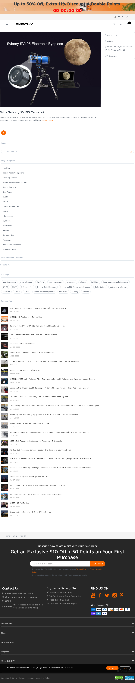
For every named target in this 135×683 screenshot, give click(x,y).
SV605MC (63, 292)
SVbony (75, 292)
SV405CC (95, 282)
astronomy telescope (118, 287)
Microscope (8, 216)
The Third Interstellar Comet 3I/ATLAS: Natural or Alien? (34, 334)
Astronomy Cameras (12, 245)
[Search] (67, 151)
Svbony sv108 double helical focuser (76, 287)
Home (7, 536)
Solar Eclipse (100, 287)
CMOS (5, 287)
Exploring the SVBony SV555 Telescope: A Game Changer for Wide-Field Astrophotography (49, 388)
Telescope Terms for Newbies (22, 343)
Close (125, 668)
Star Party (7, 192)
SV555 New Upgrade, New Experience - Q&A (29, 476)
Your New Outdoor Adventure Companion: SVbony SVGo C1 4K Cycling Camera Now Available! (51, 458)
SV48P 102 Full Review (19, 503)
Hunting (6, 168)
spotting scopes (9, 282)
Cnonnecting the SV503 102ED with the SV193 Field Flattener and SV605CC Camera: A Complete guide (54, 405)
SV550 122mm (9, 249)
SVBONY (6, 292)
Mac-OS (23, 536)
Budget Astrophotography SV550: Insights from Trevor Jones (36, 494)
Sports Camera (9, 187)
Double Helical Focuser (46, 287)
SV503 (17, 292)
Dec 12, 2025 (112, 35)
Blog (15, 536)
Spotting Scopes (10, 177)
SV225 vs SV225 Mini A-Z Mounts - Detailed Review (32, 352)
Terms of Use (81, 569)
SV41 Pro (40, 282)
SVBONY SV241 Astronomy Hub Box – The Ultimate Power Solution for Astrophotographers (49, 432)
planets (83, 282)
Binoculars (7, 225)
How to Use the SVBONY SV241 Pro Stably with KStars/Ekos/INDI (38, 308)
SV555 (5, 197)
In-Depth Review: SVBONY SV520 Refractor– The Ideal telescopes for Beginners (44, 361)
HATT (14, 287)
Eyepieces (7, 221)
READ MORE (47, 120)
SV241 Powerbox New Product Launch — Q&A (29, 423)
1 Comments (112, 56)
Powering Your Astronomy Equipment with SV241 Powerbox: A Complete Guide (44, 414)
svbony (86, 292)
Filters (5, 201)
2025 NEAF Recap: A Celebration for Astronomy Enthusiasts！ (37, 441)
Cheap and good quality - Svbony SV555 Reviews (31, 512)
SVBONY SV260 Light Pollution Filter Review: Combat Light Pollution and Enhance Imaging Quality (52, 379)
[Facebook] (100, 595)
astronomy (71, 282)
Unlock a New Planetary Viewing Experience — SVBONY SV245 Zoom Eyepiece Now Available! (51, 467)
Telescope (7, 240)
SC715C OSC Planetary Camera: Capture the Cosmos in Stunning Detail (40, 450)
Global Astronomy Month (44, 292)
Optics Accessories (11, 206)
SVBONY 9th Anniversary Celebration (26, 317)
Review (6, 230)
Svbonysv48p (27, 287)
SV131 (27, 292)
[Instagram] (114, 595)
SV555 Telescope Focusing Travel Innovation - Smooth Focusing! (37, 485)
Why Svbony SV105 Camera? (22, 112)
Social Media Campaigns (13, 173)
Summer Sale (8, 235)
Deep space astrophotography (115, 282)
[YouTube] (93, 595)
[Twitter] (107, 595)
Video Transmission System (15, 182)
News (5, 211)
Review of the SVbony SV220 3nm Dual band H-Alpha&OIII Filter (37, 326)
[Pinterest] (121, 595)
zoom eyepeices (55, 282)
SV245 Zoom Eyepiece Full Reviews (25, 370)
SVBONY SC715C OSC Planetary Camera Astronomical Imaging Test (39, 396)
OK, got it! (112, 668)
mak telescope (26, 282)
